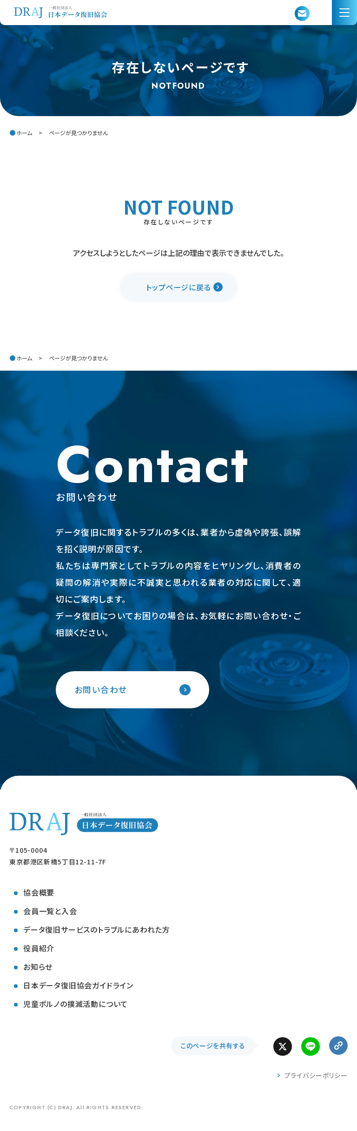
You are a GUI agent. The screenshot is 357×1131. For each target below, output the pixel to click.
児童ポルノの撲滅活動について (75, 1003)
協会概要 (38, 892)
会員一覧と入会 (50, 910)
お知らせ (38, 966)
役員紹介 (38, 948)
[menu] (344, 12)
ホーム (24, 133)
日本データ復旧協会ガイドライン (78, 985)
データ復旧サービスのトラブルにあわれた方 (96, 929)
